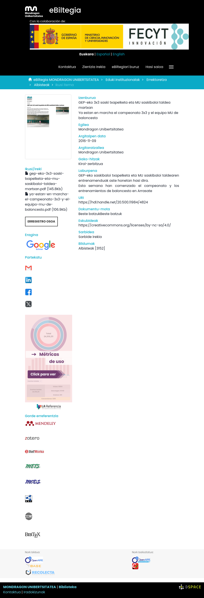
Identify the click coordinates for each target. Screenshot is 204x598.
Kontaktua (67, 66)
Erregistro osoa (41, 221)
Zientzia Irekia (94, 66)
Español (103, 54)
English (119, 54)
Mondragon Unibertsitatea (101, 129)
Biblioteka (67, 586)
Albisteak (42, 84)
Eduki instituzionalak (123, 79)
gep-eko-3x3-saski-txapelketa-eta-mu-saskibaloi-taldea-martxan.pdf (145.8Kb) (44, 181)
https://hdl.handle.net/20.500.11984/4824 (113, 202)
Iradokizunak (34, 592)
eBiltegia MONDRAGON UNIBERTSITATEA (66, 79)
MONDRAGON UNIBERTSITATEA (29, 586)
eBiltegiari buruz (125, 66)
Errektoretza (157, 79)
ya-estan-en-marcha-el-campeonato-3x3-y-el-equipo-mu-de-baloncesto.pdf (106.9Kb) (47, 202)
